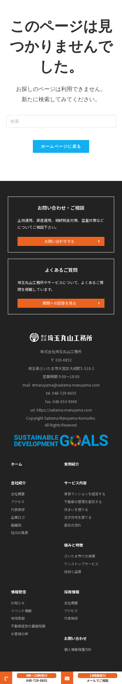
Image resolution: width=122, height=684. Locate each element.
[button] (61, 241)
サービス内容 (75, 482)
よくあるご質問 (61, 270)
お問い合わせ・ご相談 (61, 207)
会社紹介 (18, 482)
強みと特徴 (73, 544)
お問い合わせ (75, 638)
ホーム (16, 464)
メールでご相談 (98, 680)
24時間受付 (97, 675)
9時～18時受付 (36, 675)
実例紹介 (71, 464)
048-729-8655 (36, 680)
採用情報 (71, 591)
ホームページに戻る (61, 146)
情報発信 (18, 591)
